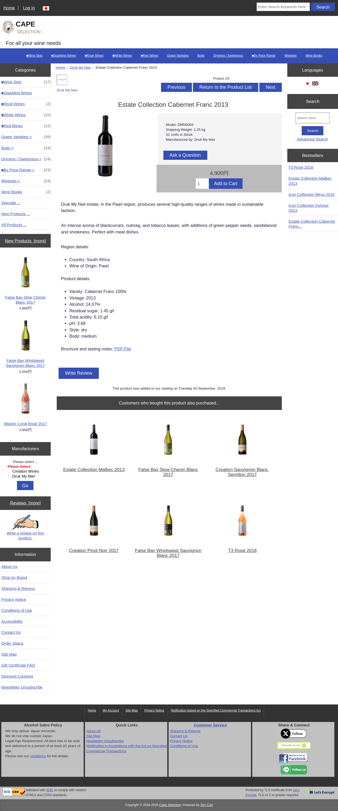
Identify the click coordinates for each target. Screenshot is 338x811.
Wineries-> (26, 180)
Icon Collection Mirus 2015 (312, 194)
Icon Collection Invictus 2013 (309, 208)
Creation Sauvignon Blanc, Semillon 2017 (242, 472)
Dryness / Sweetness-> (26, 158)
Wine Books (314, 55)
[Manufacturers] (25, 472)
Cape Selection (170, 805)
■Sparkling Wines (63, 55)
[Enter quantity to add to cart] (202, 183)
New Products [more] (25, 240)
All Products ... (13, 224)
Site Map (9, 654)
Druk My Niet (26, 476)
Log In (29, 7)
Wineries (290, 55)
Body (200, 55)
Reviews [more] (25, 503)
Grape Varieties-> (26, 136)
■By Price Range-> (26, 169)
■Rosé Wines (94, 55)
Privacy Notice (13, 599)
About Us (9, 566)
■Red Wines (149, 55)
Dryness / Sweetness (228, 55)
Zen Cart (206, 805)
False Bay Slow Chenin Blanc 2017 (25, 280)
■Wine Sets (34, 55)
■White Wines (122, 55)
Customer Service (210, 725)
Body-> (26, 147)
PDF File (122, 348)
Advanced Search (312, 139)
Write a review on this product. (25, 527)
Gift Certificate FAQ (18, 665)
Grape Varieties (177, 55)
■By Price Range (264, 55)
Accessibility (11, 621)
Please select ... (25, 461)
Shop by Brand (14, 577)
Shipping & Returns (18, 588)
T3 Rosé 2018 (242, 550)
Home (9, 7)
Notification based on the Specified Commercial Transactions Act (216, 710)
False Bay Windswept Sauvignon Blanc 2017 (25, 343)
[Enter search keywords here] (283, 7)
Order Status (12, 643)
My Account (111, 710)
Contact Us (11, 632)
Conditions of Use (16, 610)
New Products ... (15, 213)
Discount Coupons (17, 676)
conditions (38, 756)
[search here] (312, 118)
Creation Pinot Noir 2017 (94, 550)
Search (312, 101)
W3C (49, 790)
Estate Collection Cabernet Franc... (312, 223)
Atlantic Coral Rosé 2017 (25, 404)
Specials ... (10, 203)
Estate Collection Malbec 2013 (94, 469)
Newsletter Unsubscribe (22, 687)
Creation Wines (26, 471)
